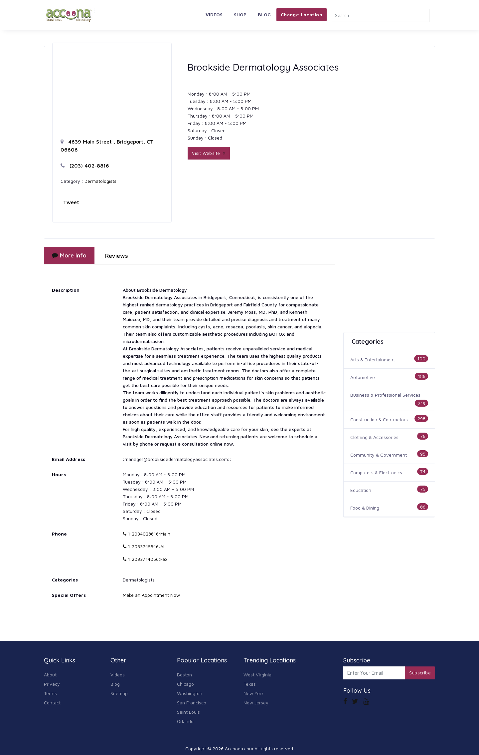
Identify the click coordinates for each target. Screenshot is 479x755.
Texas (249, 684)
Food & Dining (364, 508)
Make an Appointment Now (151, 595)
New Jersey (255, 702)
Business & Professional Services (385, 395)
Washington (189, 693)
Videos (214, 14)
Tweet (71, 202)
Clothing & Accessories (374, 437)
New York (253, 693)
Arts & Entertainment (372, 359)
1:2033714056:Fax (145, 559)
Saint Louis (188, 712)
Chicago (185, 684)
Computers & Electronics (376, 472)
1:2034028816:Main (146, 534)
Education (360, 490)
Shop (240, 14)
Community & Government (378, 455)
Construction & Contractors (379, 419)
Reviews (116, 255)
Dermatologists (100, 181)
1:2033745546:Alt (144, 546)
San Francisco (191, 702)
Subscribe (420, 672)
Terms (50, 693)
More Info (69, 255)
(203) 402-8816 (85, 166)
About (50, 674)
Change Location (301, 14)
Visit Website (208, 153)
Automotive (362, 377)
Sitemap (119, 693)
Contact (52, 702)
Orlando (185, 721)
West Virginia (257, 674)
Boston (184, 674)
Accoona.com (239, 748)
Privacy (52, 684)
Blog (264, 14)
